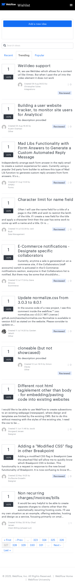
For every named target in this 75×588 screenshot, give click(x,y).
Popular (39, 55)
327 (6, 545)
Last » (7, 550)
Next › (57, 545)
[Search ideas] (37, 45)
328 (14, 545)
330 (32, 545)
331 (41, 545)
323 (35, 540)
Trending (24, 55)
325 (53, 540)
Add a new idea (37, 23)
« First (7, 540)
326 (61, 540)
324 (44, 540)
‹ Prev (19, 540)
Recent (8, 55)
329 (23, 545)
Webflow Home (64, 576)
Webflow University (39, 579)
